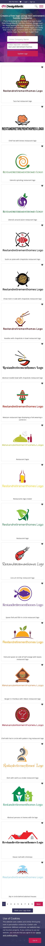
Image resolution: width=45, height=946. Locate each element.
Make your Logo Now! (22, 910)
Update (23, 53)
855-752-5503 (13, 2)
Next (39, 904)
